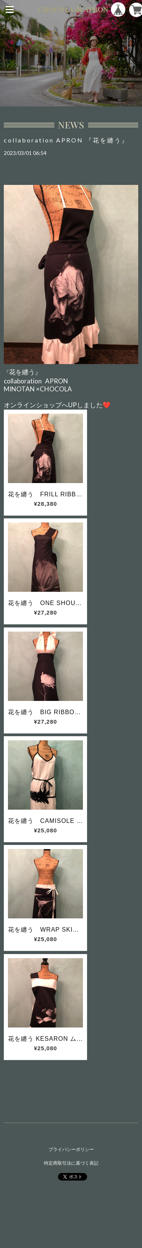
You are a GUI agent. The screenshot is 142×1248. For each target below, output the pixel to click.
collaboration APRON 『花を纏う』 (66, 140)
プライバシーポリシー (71, 1149)
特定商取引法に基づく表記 (71, 1163)
